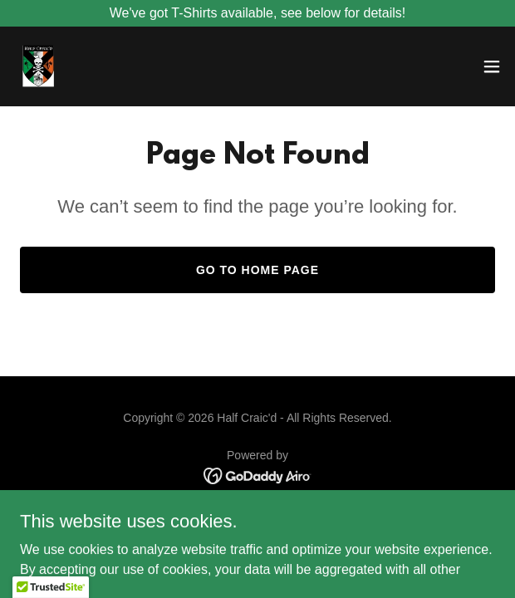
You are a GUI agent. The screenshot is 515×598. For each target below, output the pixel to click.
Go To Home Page (257, 270)
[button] (491, 66)
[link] (38, 66)
